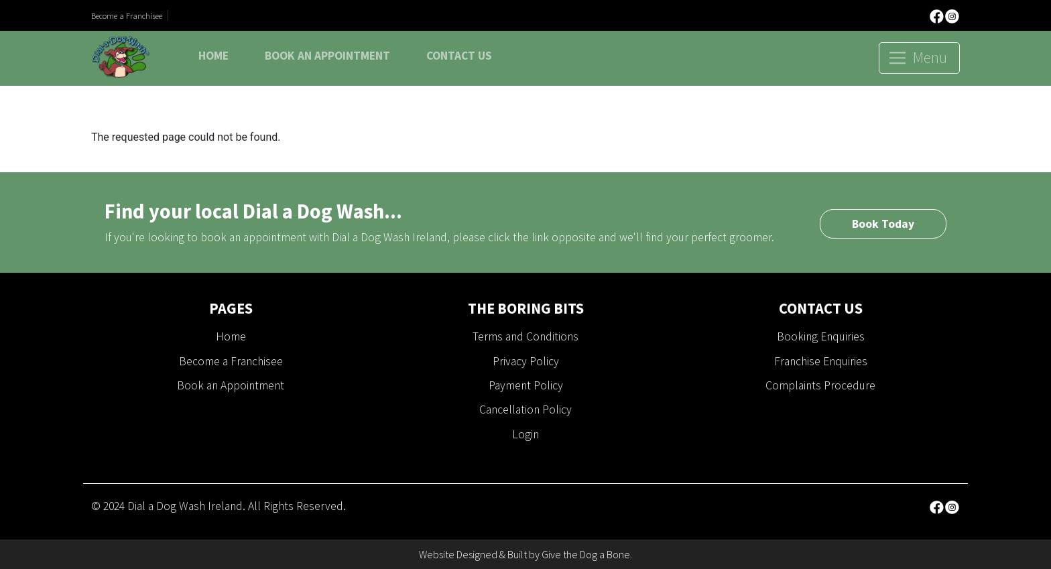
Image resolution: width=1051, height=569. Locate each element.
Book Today (883, 223)
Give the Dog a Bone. (587, 554)
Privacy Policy (526, 361)
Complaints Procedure (820, 385)
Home (213, 55)
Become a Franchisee (126, 15)
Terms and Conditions (525, 336)
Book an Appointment (327, 55)
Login (525, 434)
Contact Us (459, 55)
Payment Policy (526, 385)
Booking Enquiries (821, 336)
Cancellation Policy (525, 409)
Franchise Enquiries (820, 361)
